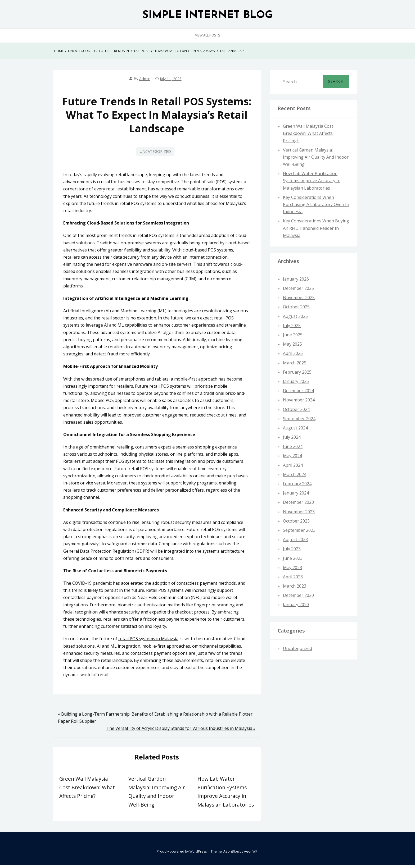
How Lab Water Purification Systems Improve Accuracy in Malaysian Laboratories (311, 181)
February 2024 (297, 484)
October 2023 (296, 521)
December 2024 (298, 390)
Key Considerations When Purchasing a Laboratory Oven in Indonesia (316, 204)
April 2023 (293, 577)
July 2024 (292, 437)
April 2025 (293, 353)
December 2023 (298, 502)
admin (144, 78)
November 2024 (299, 400)
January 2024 (296, 493)
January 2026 (296, 279)
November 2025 (299, 297)
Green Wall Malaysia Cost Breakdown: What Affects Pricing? (87, 787)
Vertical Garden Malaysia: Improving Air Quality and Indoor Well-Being (316, 157)
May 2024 (292, 456)
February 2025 (297, 372)
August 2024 (295, 428)
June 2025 (293, 335)
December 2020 (298, 595)
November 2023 (299, 512)
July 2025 (292, 325)
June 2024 (293, 446)
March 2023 (294, 586)
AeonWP (251, 851)
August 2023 (295, 539)
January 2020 (296, 604)
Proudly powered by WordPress (182, 851)
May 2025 (292, 344)
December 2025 (298, 288)
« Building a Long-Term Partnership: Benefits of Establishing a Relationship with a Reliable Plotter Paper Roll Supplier (155, 717)
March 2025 (294, 363)
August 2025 (295, 316)
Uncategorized (155, 151)
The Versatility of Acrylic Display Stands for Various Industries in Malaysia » (180, 728)
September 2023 (299, 530)
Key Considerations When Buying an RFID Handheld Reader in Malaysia (316, 228)
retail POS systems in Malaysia (148, 639)
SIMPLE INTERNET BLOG (207, 15)
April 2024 (293, 465)
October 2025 (296, 307)
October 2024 (296, 409)
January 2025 (296, 381)
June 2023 (293, 558)
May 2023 (292, 567)
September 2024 (299, 419)
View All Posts (207, 35)
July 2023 (292, 549)
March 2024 (294, 474)
